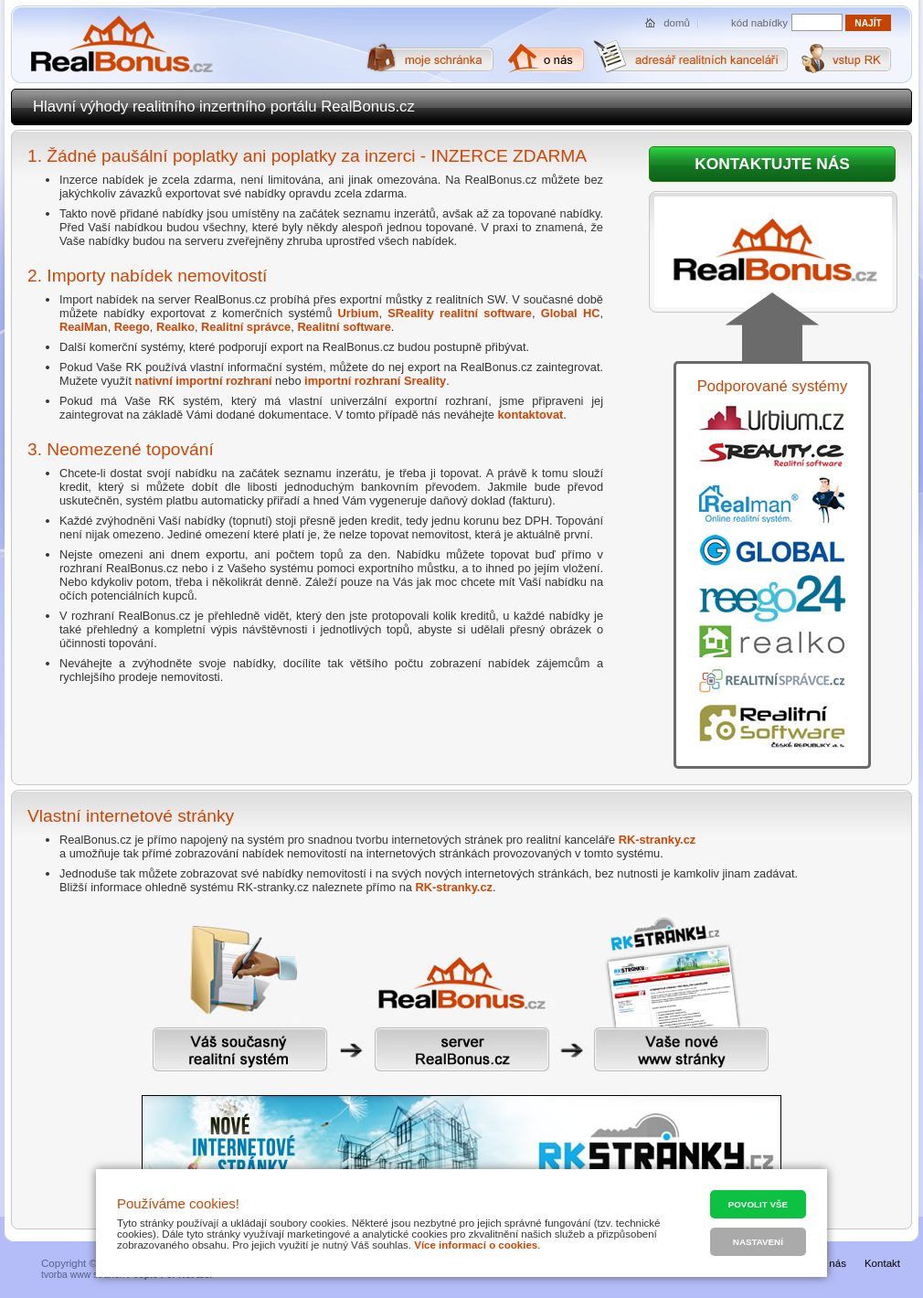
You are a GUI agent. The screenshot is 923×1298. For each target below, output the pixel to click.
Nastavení (758, 1242)
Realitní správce (246, 327)
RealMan (83, 327)
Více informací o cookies (475, 1244)
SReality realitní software (459, 313)
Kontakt (882, 1263)
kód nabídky (759, 22)
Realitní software (343, 327)
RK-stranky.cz (657, 839)
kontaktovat (530, 414)
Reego (132, 327)
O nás (832, 1263)
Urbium (358, 313)
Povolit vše (758, 1204)
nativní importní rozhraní (203, 381)
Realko (175, 327)
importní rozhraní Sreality (375, 381)
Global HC (570, 313)
